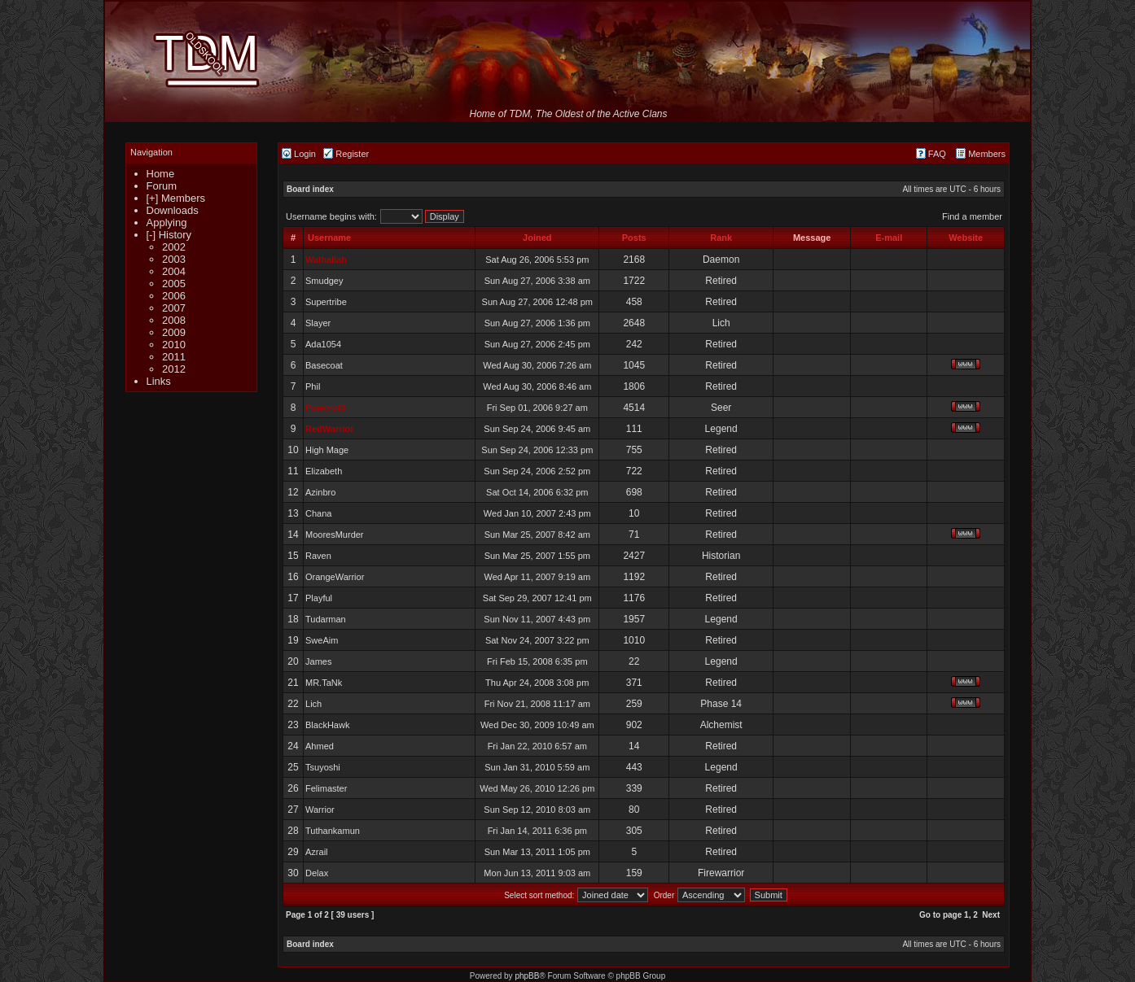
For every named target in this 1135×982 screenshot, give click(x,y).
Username (329, 237)
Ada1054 (323, 344)
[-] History (169, 235)
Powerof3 (325, 407)
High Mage (326, 450)
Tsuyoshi (322, 767)
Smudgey (324, 281)
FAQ (931, 154)
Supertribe (326, 302)
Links (159, 381)
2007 (174, 308)
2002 (174, 247)
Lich (313, 704)
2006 (174, 296)
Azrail (316, 852)
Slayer (318, 323)
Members (981, 154)
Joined (537, 237)
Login (299, 154)
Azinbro (320, 492)
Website (966, 237)
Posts (634, 237)
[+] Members (176, 198)
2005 (174, 283)
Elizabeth (323, 471)
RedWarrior (329, 429)
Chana (318, 513)
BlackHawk (327, 725)
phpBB (527, 975)
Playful (318, 598)
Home (161, 174)
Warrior (320, 809)
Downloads (173, 210)
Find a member (972, 216)
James (318, 661)
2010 (174, 344)
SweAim (321, 640)
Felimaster (326, 788)
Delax (316, 873)
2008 (174, 320)
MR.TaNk (323, 682)
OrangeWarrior (334, 577)
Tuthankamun (332, 831)
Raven (318, 556)
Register (346, 154)
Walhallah (326, 259)
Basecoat (324, 365)
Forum (162, 186)
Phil (312, 386)
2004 (174, 271)
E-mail (888, 237)
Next (991, 914)
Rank (721, 237)
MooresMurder (334, 534)
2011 (174, 357)
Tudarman (325, 619)
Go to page (940, 914)
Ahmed (319, 746)
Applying (167, 222)
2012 (174, 369)
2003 (174, 259)
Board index (310, 189)
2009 (174, 332)
